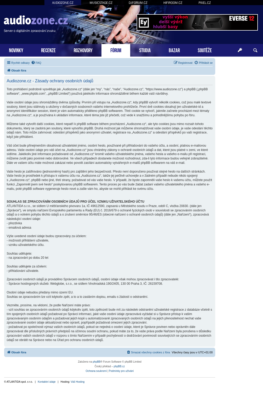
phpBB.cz (119, 366)
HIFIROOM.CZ (172, 3)
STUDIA (145, 49)
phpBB (96, 361)
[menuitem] (36, 63)
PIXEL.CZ (205, 3)
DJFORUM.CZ (138, 3)
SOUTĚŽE (205, 49)
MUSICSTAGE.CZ (101, 3)
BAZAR (174, 49)
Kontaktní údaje (47, 381)
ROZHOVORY (83, 49)
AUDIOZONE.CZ (62, 3)
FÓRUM (115, 49)
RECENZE (48, 49)
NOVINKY (16, 49)
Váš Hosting (77, 381)
